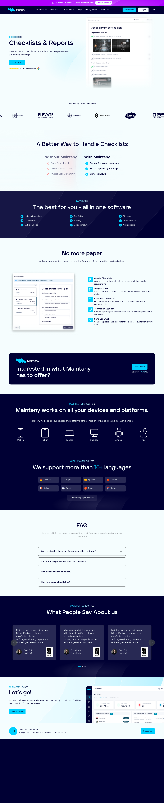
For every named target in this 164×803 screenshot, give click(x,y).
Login (143, 10)
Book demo (129, 10)
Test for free (17, 711)
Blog (80, 10)
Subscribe (147, 731)
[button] (42, 10)
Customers (69, 10)
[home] (16, 10)
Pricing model (91, 10)
